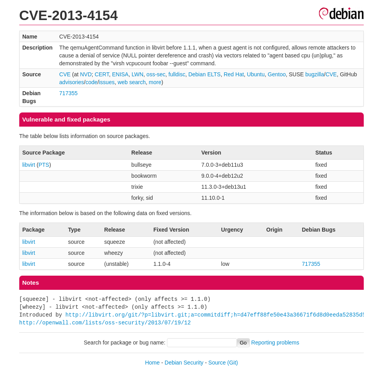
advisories (71, 82)
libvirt (28, 165)
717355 (68, 93)
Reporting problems (275, 342)
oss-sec (156, 74)
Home (152, 362)
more (155, 82)
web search (131, 82)
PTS (43, 165)
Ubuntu (256, 74)
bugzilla (314, 74)
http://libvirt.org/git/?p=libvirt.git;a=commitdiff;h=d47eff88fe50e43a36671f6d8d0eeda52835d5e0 (218, 315)
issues (107, 82)
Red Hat (234, 74)
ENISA (120, 74)
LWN (137, 74)
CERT (102, 74)
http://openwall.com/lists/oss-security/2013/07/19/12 (105, 322)
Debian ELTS (204, 74)
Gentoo (277, 74)
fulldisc (177, 74)
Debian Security (184, 362)
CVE (65, 74)
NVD (86, 74)
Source (216, 362)
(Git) (232, 362)
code (91, 82)
